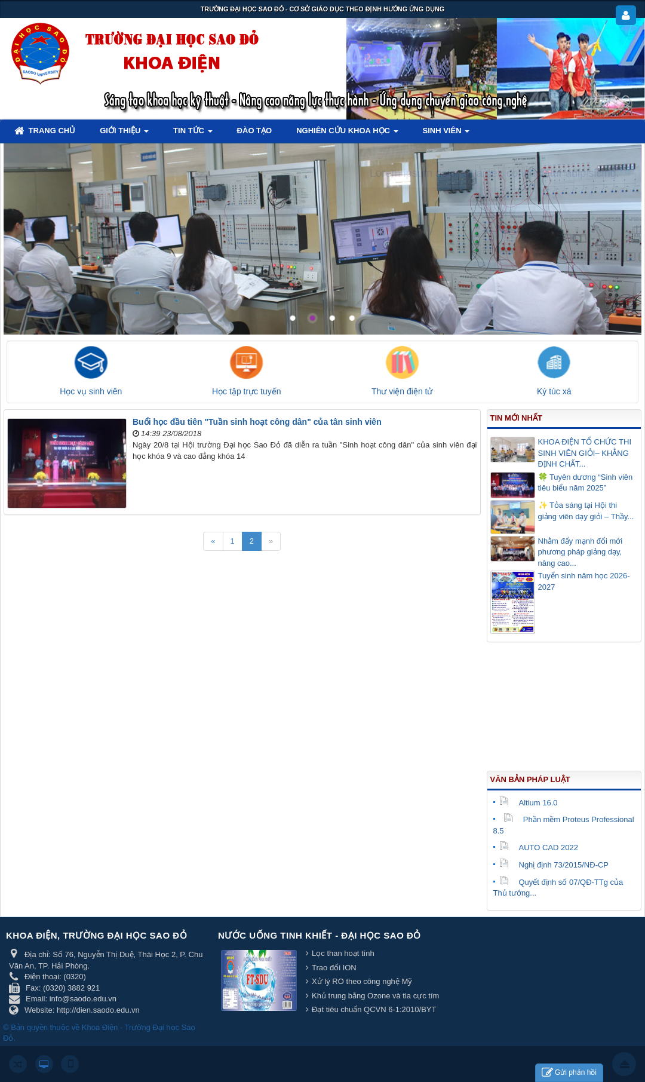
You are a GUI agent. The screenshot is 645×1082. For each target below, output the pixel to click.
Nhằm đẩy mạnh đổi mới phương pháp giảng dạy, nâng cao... (580, 552)
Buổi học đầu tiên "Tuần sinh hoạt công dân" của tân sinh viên (257, 422)
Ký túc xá (554, 391)
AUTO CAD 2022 (538, 847)
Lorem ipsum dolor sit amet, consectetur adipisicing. (494, 173)
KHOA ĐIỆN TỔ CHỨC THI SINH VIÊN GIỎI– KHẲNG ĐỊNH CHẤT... (585, 452)
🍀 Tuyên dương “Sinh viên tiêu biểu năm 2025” (585, 483)
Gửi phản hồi (569, 1072)
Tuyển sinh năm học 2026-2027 (584, 581)
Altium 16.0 (528, 802)
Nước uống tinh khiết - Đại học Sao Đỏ (319, 935)
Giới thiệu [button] (124, 134)
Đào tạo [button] (254, 130)
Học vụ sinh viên (91, 391)
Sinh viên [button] (446, 134)
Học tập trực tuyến (246, 391)
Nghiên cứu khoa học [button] (347, 134)
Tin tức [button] (193, 134)
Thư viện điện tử (401, 391)
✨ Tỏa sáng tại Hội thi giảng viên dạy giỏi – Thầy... (586, 511)
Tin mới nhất (516, 417)
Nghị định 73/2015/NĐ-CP (554, 864)
